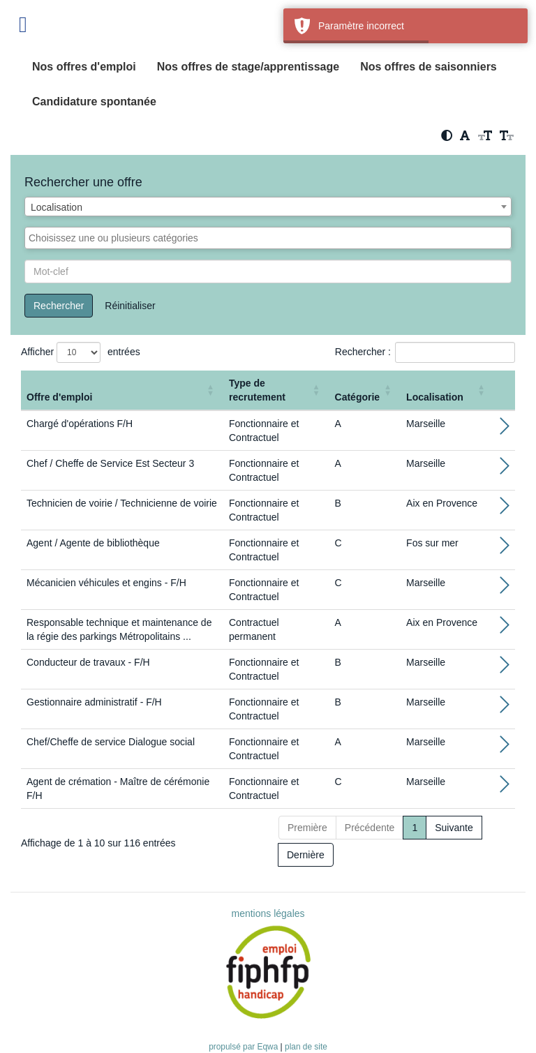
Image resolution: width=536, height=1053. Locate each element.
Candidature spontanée (94, 101)
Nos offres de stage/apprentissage (248, 67)
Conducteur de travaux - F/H (88, 662)
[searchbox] (268, 238)
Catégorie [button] (357, 397)
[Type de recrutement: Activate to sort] (276, 390)
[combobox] (268, 206)
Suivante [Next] (453, 827)
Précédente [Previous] (370, 827)
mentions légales (267, 913)
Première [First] (307, 827)
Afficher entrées (80, 352)
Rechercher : (363, 351)
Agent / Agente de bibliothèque (93, 542)
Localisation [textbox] (56, 207)
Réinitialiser (130, 305)
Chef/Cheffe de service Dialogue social (111, 741)
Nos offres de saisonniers (428, 67)
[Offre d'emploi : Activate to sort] (122, 390)
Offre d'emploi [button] (59, 397)
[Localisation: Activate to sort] (447, 390)
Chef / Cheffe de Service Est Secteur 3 (110, 463)
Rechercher (59, 305)
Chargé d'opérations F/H (80, 423)
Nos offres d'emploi (84, 67)
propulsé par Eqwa (244, 1047)
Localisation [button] (434, 397)
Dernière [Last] (306, 854)
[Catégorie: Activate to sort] (365, 390)
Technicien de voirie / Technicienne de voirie (122, 503)
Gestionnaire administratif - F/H (94, 702)
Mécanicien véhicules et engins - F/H (106, 582)
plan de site (306, 1047)
